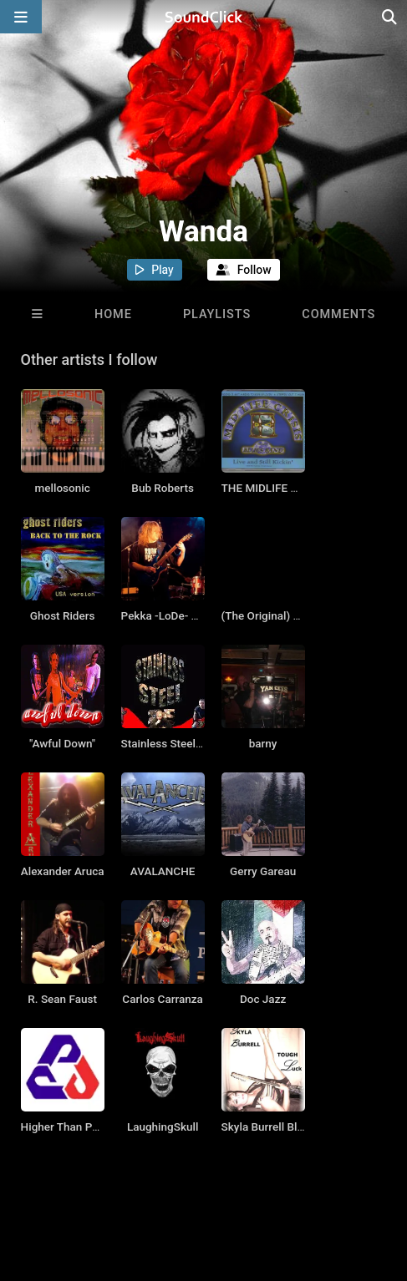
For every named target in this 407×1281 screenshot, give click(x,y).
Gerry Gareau (263, 871)
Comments (338, 314)
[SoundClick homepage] (204, 17)
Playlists (217, 314)
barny (263, 743)
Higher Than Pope (66, 1126)
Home (113, 314)
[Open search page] (390, 16)
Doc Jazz (263, 998)
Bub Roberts (162, 487)
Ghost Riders (62, 615)
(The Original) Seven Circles (291, 615)
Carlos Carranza (162, 998)
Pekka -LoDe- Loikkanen (182, 615)
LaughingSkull (162, 1126)
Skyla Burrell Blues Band (282, 1126)
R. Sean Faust (62, 998)
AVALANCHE (163, 871)
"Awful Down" (62, 743)
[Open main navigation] (21, 16)
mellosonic (62, 487)
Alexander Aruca (62, 871)
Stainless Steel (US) (171, 743)
